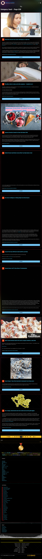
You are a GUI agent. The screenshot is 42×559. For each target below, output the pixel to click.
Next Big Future (4, 529)
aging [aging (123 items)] (2, 452)
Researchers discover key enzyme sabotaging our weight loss (17, 39)
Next (34, 436)
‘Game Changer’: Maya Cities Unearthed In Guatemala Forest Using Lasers (19, 381)
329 (23, 436)
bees (2, 475)
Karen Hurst (5, 497)
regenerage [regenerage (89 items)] (14, 455)
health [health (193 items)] (13, 454)
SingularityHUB (4, 531)
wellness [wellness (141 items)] (38, 455)
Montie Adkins (5, 517)
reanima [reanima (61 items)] (11, 455)
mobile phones (14, 188)
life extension (14, 54)
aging (3, 468)
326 (17, 436)
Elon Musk (3, 465)
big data (3, 476)
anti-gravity (3, 470)
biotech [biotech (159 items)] (22, 452)
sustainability (10, 258)
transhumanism (16, 309)
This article (14, 44)
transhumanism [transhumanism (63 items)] (35, 455)
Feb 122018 (3, 39)
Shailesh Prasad (6, 96)
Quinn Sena (5, 490)
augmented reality (4, 473)
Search (40, 442)
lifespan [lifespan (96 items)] (39, 453)
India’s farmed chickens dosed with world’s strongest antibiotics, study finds (20, 340)
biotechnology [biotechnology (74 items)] (26, 452)
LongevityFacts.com (29, 44)
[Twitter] (29, 555)
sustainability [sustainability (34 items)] (28, 455)
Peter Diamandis (4, 462)
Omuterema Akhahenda (6, 500)
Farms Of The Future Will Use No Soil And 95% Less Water (16, 252)
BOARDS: (22, 547)
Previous (8, 436)
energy (9, 427)
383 (30, 436)
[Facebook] (28, 555)
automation (3, 474)
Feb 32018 (3, 340)
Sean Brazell (5, 509)
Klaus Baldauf (5, 501)
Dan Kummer (5, 499)
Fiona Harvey (4, 346)
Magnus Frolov (5, 258)
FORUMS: (19, 552)
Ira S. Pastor (5, 518)
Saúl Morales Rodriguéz (6, 488)
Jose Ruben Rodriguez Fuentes (7, 498)
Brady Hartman (5, 54)
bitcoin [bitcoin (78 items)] (29, 452)
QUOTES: (22, 552)
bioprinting (3, 479)
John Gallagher (5, 350)
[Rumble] (34, 555)
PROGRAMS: (23, 550)
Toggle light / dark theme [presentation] (40, 2)
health (13, 350)
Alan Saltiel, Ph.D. (16, 51)
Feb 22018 (3, 410)
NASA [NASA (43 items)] (6, 455)
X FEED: (16, 546)
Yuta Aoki (4, 503)
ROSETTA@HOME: (16, 551)
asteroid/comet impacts (5, 472)
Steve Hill (4, 511)
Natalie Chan (5, 510)
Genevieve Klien (6, 387)
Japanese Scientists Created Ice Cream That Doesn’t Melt (16, 132)
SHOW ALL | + (3, 520)
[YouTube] (33, 555)
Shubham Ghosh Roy (6, 489)
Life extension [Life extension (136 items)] (35, 453)
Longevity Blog (4, 527)
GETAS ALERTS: (23, 545)
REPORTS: (23, 548)
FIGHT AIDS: (16, 548)
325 (14, 436)
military (10, 387)
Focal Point (10, 256)
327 (18, 436)
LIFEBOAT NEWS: (23, 543)
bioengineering (4, 477)
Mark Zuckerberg (4, 467)
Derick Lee (5, 309)
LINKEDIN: (16, 545)
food (12, 54)
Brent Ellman (5, 512)
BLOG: (22, 546)
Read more (21, 57)
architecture (3, 471)
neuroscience (12, 309)
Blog (21, 6)
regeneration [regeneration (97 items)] (18, 455)
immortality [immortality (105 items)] (24, 453)
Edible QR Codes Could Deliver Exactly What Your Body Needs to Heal (18, 153)
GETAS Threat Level (21, 541)
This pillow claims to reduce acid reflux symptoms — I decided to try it (19, 84)
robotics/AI (16, 242)
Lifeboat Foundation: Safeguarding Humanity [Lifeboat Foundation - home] (19, 3)
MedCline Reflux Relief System (26, 86)
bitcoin (13, 242)
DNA (2, 463)
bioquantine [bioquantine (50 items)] (15, 452)
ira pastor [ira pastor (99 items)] (31, 453)
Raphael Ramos (5, 508)
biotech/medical (10, 54)
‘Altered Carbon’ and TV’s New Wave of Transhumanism (16, 268)
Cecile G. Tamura (5, 502)
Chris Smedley (5, 519)
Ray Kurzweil (4, 464)
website (24, 44)
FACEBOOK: (16, 543)
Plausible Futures (4, 530)
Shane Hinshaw (6, 427)
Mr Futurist (3, 528)
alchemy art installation (9, 421)
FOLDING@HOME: (16, 550)
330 (25, 436)
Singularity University (5, 466)
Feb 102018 (3, 268)
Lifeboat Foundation (6, 555)
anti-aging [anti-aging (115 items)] (8, 452)
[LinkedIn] (31, 555)
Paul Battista (5, 493)
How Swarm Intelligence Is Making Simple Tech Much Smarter (17, 198)
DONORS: (18, 547)
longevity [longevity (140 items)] (3, 455)
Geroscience (3, 526)
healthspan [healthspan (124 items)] (17, 453)
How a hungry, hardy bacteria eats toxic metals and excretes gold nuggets (20, 411)
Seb (3, 513)
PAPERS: (22, 551)
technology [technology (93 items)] (31, 455)
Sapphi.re (14, 555)
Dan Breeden (5, 491)
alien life (3, 469)
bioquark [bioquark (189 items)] (19, 452)
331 (27, 436)
